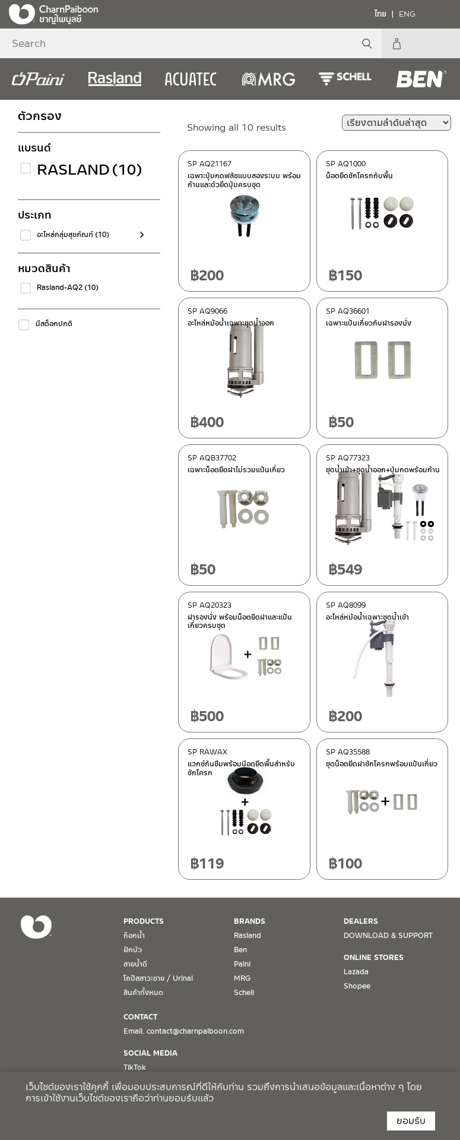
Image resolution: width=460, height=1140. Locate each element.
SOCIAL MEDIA (150, 1053)
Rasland (85, 170)
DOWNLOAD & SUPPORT (388, 935)
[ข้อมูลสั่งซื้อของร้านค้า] (396, 123)
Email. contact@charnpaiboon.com (183, 1031)
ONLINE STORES (374, 957)
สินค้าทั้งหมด (143, 992)
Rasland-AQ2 (68, 287)
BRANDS (249, 921)
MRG (242, 978)
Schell (244, 992)
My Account (445, 43)
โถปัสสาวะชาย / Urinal (158, 978)
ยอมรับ (411, 1121)
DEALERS (361, 921)
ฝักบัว (132, 950)
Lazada (356, 972)
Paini (242, 964)
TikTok (134, 1067)
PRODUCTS (143, 921)
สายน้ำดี (135, 964)
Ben (240, 950)
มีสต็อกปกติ (54, 323)
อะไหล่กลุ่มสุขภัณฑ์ (73, 234)
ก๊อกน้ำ (134, 935)
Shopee (357, 986)
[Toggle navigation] (442, 13)
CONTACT (140, 1017)
